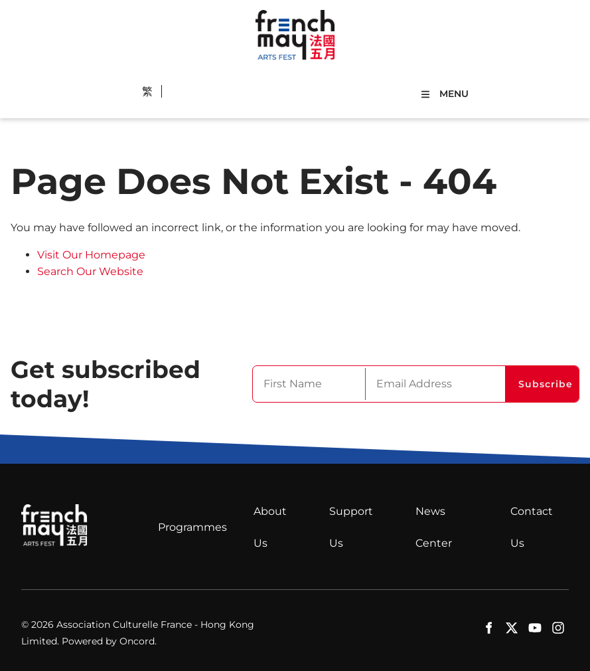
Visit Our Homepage (91, 254)
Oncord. (138, 641)
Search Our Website (90, 271)
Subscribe (545, 384)
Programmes (192, 527)
